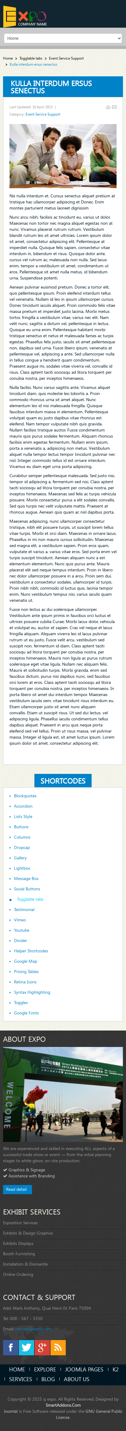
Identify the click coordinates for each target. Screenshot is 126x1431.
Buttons (21, 827)
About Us (76, 1379)
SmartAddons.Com (63, 1405)
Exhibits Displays (18, 1243)
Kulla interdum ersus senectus (51, 86)
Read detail (16, 1189)
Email (114, 107)
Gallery (20, 858)
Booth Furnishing (19, 1253)
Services (20, 1379)
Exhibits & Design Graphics (28, 1233)
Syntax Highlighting (32, 992)
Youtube (21, 930)
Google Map (25, 961)
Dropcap (22, 847)
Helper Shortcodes (31, 951)
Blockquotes (25, 796)
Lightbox (22, 868)
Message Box (26, 878)
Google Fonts (26, 1013)
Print (108, 107)
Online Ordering (18, 1274)
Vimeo (20, 920)
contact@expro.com (33, 1329)
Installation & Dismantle (25, 1264)
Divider (20, 940)
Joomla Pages (84, 1369)
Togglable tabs (30, 58)
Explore (45, 1369)
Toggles (21, 1002)
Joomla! (11, 1411)
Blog (48, 1379)
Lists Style (23, 816)
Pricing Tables (26, 971)
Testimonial (24, 909)
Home (8, 58)
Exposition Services (20, 1222)
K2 (116, 1369)
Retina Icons (25, 982)
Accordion (23, 806)
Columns (22, 837)
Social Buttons (27, 889)
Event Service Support (66, 58)
